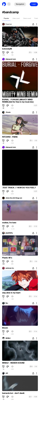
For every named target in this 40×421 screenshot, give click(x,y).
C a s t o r (9, 24)
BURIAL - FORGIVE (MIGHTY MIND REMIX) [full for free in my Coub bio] (17, 100)
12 (35, 226)
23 (35, 397)
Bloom (5, 328)
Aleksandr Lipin (11, 59)
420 (7, 373)
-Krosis (8, 112)
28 (35, 52)
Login (34, 4)
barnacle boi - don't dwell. (13, 393)
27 (35, 105)
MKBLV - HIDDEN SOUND (13, 363)
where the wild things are (14, 198)
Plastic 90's (7, 257)
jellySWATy (9, 233)
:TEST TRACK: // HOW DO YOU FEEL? (19, 187)
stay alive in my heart (11, 292)
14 (35, 296)
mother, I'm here (9, 222)
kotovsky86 (7, 49)
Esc (7, 303)
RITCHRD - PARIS (10, 137)
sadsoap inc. (10, 268)
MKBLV (8, 338)
